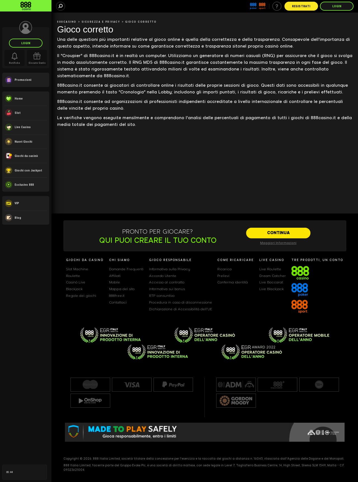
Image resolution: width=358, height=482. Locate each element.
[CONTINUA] (278, 233)
